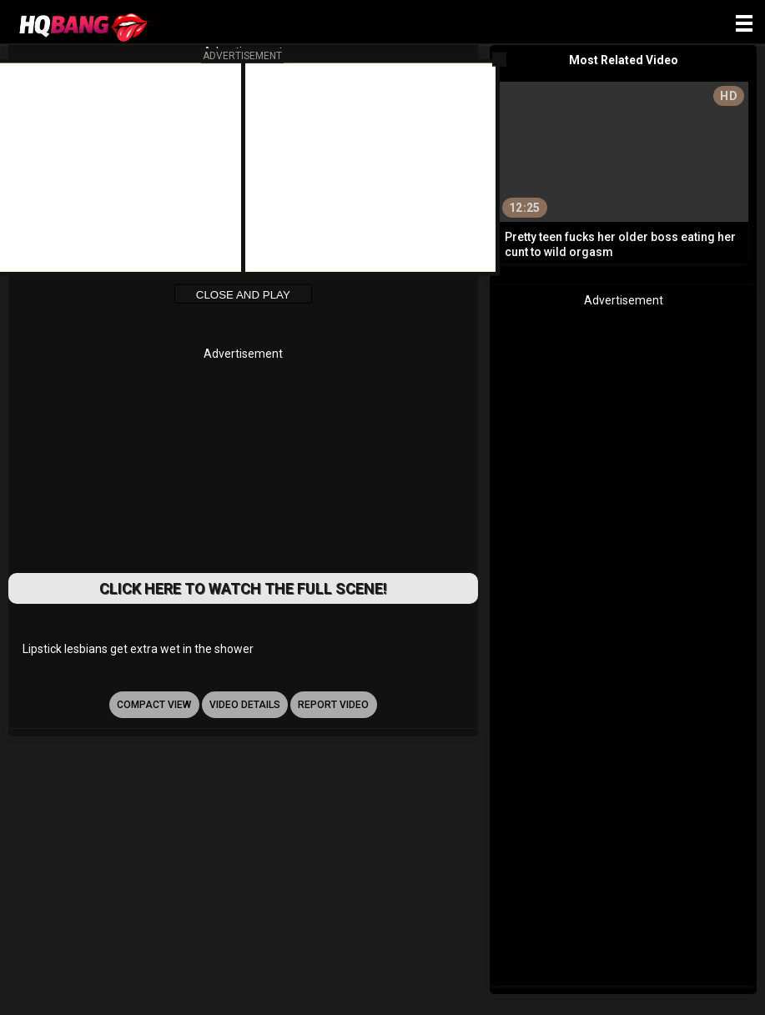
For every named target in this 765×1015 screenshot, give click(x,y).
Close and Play (243, 295)
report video (333, 705)
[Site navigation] (744, 24)
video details (244, 705)
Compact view (154, 705)
